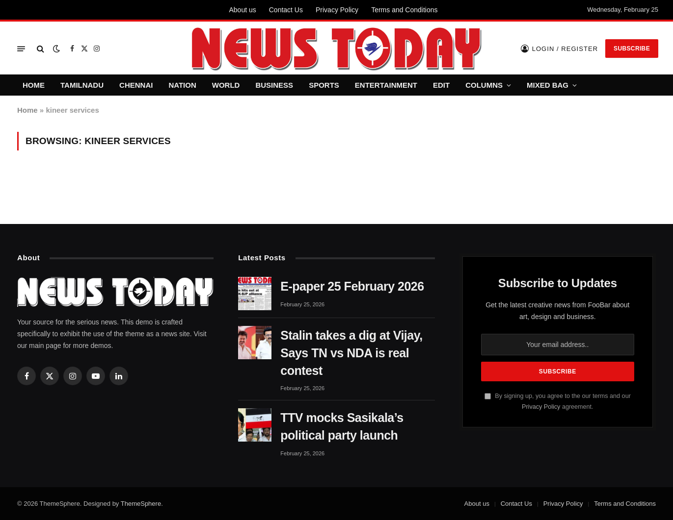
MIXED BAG (547, 85)
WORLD (226, 85)
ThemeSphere (141, 503)
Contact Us (286, 10)
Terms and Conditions (404, 10)
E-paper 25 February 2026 (352, 286)
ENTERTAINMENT (386, 85)
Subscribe (632, 48)
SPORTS (324, 85)
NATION (182, 85)
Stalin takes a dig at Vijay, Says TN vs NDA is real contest (351, 352)
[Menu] (21, 48)
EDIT (441, 85)
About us (242, 10)
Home (27, 110)
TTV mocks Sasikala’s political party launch (341, 426)
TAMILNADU (82, 85)
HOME (34, 85)
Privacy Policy (337, 10)
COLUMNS (484, 85)
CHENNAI (136, 85)
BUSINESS (274, 85)
